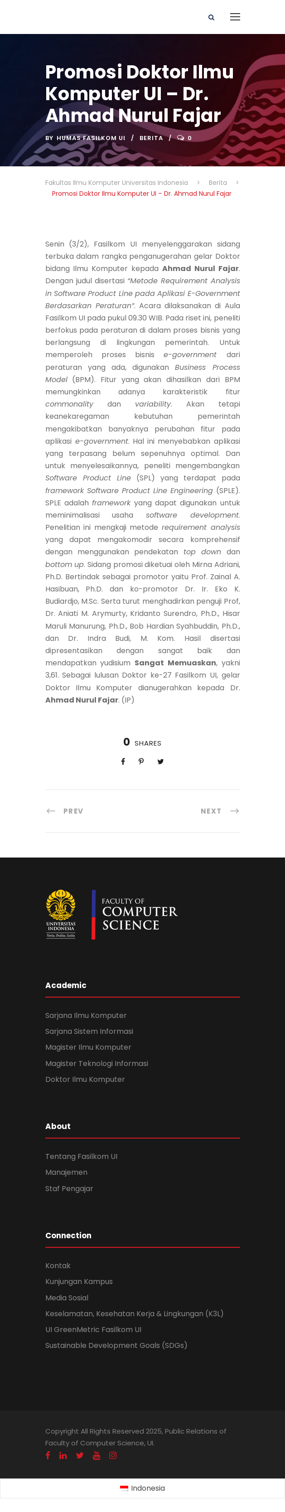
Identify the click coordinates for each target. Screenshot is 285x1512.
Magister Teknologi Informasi (96, 1063)
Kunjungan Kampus (79, 1281)
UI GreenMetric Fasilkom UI (93, 1329)
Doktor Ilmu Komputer (85, 1079)
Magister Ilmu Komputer (88, 1047)
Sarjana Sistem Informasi (89, 1031)
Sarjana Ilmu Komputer (86, 1015)
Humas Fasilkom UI (91, 138)
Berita (151, 138)
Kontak (58, 1265)
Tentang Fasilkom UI (81, 1156)
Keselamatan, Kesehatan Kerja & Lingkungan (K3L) (134, 1313)
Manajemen (66, 1172)
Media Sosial (66, 1298)
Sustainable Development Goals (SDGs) (116, 1345)
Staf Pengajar (69, 1188)
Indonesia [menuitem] (148, 1488)
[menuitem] (142, 1489)
